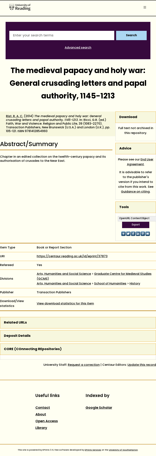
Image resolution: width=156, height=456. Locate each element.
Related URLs (15, 323)
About (40, 415)
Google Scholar (99, 408)
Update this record (141, 365)
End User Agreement (140, 162)
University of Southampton (123, 450)
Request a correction (84, 365)
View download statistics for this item (65, 303)
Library (41, 428)
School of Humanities (110, 283)
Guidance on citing (135, 191)
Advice (125, 149)
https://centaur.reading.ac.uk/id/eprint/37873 (72, 256)
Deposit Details (17, 336)
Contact (42, 408)
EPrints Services (93, 450)
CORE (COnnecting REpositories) (33, 349)
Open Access (46, 421)
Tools (124, 207)
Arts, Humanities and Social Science (64, 274)
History (135, 283)
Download (128, 117)
